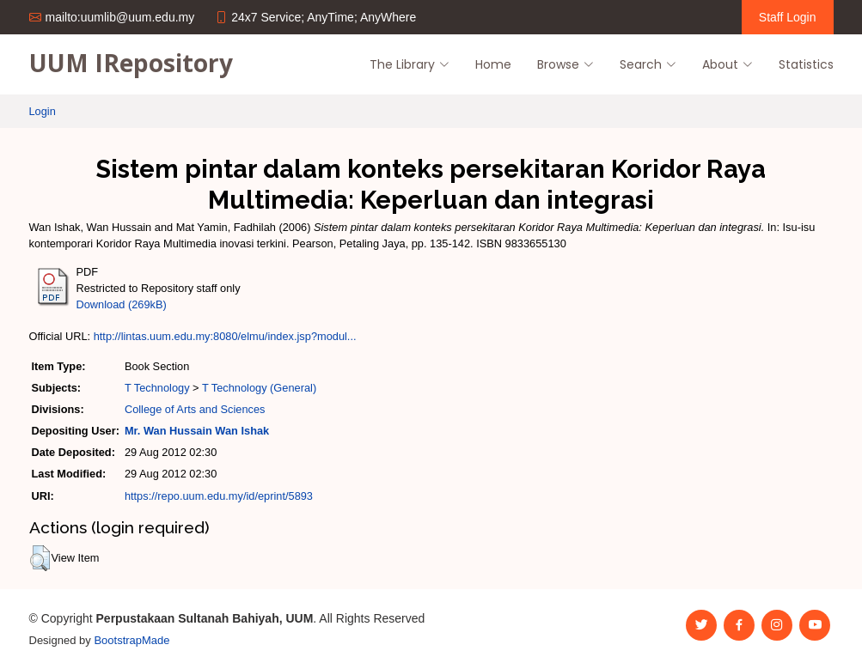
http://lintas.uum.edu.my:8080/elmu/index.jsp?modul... (225, 336)
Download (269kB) (121, 304)
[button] (40, 558)
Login (42, 111)
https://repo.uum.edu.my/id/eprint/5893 (219, 496)
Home (493, 64)
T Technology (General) (259, 387)
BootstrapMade (131, 640)
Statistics (806, 64)
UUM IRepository (131, 62)
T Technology (157, 387)
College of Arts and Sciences (195, 409)
